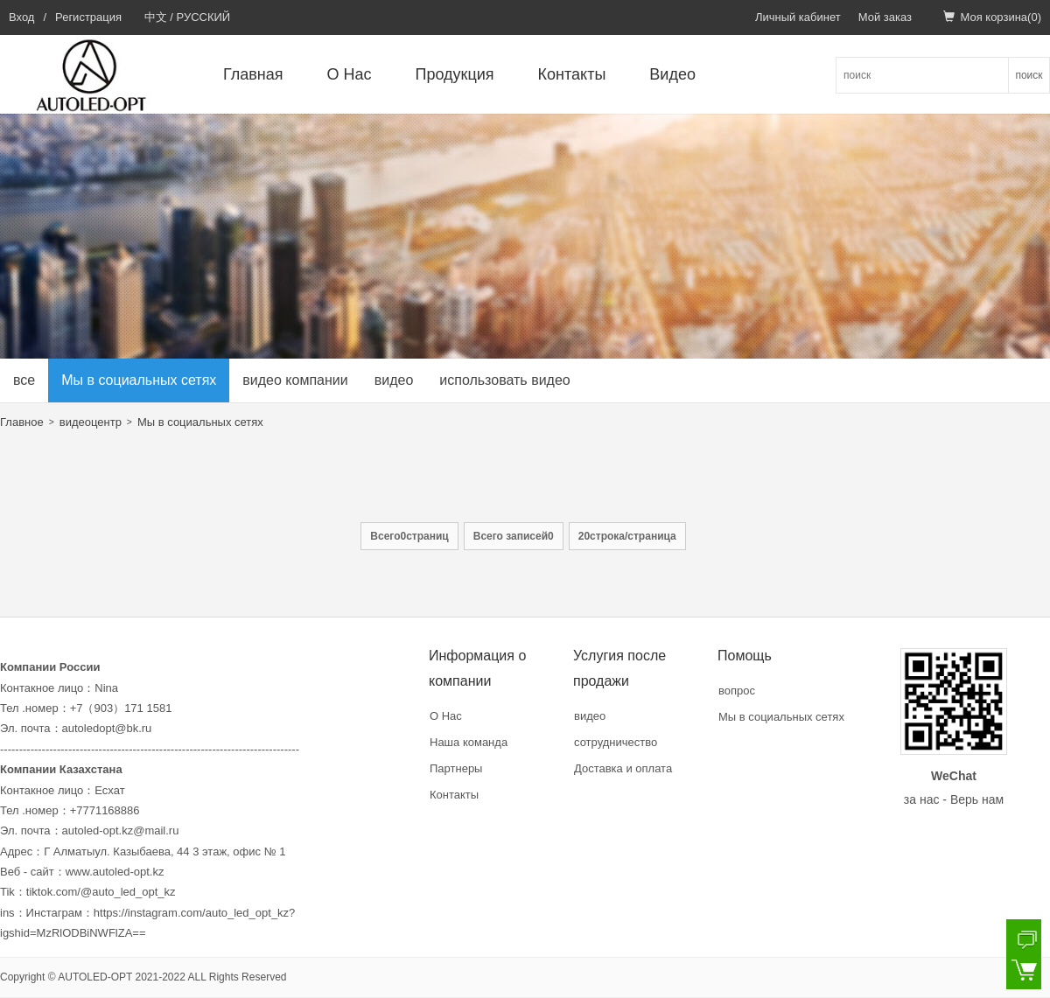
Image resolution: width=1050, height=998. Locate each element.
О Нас (349, 74)
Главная (253, 74)
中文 (155, 17)
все (24, 380)
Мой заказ (885, 17)
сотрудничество (615, 742)
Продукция (455, 74)
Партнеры (456, 768)
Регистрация (88, 17)
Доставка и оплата (623, 768)
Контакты (572, 74)
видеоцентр (91, 422)
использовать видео (504, 380)
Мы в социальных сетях (138, 380)
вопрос (736, 690)
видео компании (294, 380)
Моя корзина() (992, 17)
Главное (22, 422)
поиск (1028, 75)
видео (394, 380)
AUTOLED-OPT (95, 977)
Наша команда (469, 742)
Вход (21, 17)
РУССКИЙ (204, 17)
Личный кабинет (798, 17)
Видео (672, 74)
